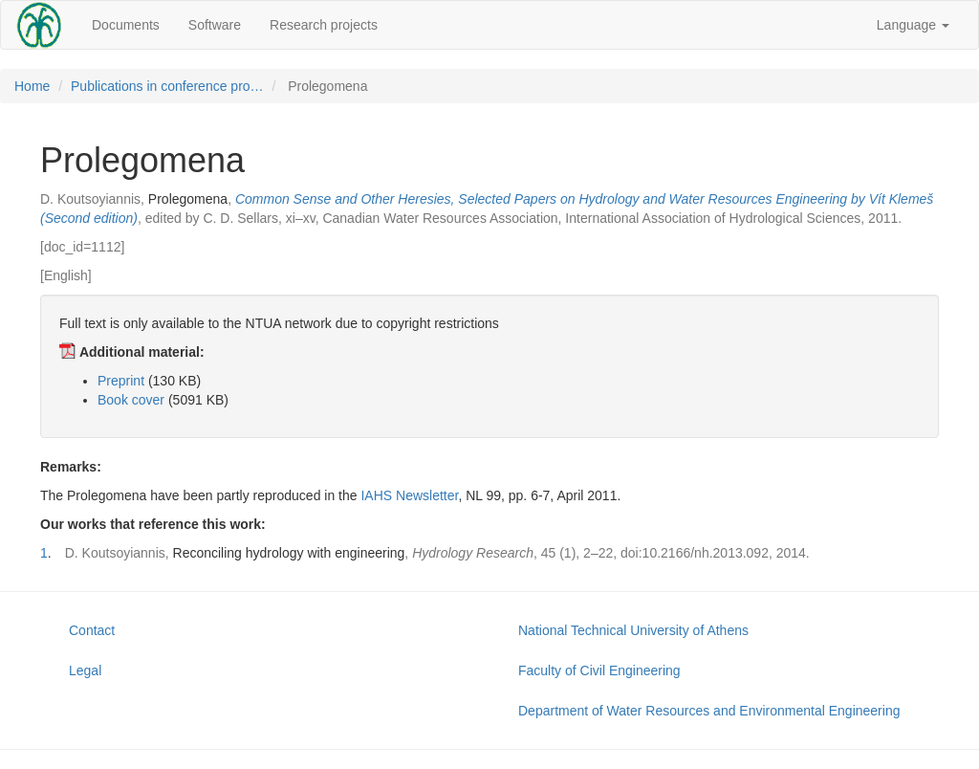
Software (214, 25)
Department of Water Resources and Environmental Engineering (709, 710)
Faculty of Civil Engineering (599, 670)
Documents (126, 25)
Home (32, 86)
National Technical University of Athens (633, 630)
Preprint (121, 380)
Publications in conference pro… (167, 86)
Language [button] (913, 25)
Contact (92, 630)
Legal (85, 670)
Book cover (131, 399)
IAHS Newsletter (409, 495)
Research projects (324, 25)
